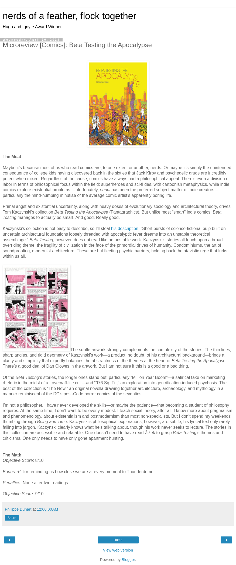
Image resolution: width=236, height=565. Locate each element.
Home (118, 540)
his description (124, 228)
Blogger (128, 559)
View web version (118, 550)
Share (12, 518)
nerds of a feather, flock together (69, 16)
